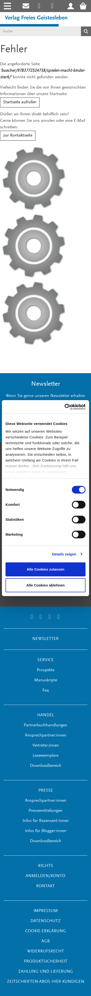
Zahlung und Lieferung (45, 972)
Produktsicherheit (45, 961)
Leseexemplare (45, 756)
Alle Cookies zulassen (45, 569)
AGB (45, 941)
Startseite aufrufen (19, 102)
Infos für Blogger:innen (45, 831)
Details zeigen (64, 554)
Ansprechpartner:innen (45, 735)
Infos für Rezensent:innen (46, 821)
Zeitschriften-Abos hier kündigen (45, 982)
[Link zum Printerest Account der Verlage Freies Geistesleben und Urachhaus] (52, 6)
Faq (45, 690)
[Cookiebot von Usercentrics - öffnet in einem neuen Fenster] (65, 407)
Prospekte (45, 670)
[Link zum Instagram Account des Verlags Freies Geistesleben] (39, 6)
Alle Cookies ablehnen (45, 585)
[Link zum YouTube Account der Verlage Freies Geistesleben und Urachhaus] (58, 617)
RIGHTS (45, 866)
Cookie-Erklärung (45, 931)
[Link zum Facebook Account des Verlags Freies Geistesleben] (49, 617)
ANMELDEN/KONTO (45, 876)
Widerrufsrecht (45, 951)
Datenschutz (45, 921)
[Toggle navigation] (7, 6)
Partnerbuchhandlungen (45, 725)
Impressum (46, 911)
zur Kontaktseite (17, 135)
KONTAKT (45, 886)
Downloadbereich (45, 766)
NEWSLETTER (45, 639)
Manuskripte (45, 680)
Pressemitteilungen (45, 811)
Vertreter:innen (45, 745)
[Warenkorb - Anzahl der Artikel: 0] (84, 6)
